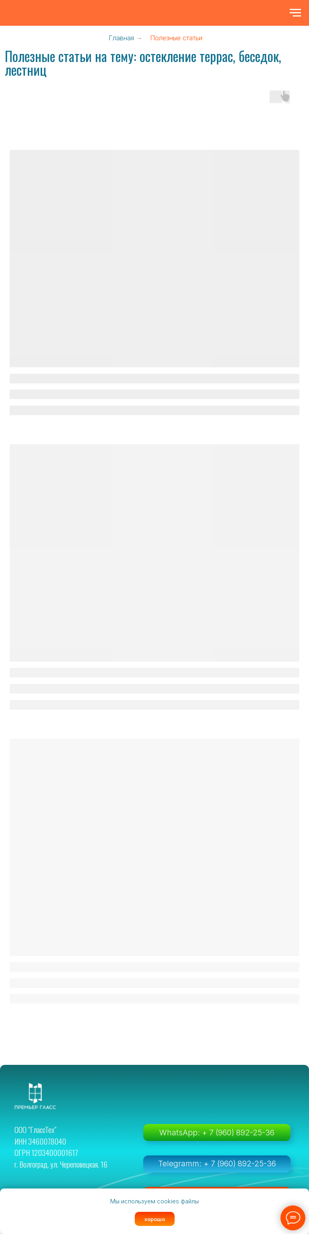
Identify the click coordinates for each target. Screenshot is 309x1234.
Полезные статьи (176, 38)
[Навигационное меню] (295, 13)
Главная (121, 38)
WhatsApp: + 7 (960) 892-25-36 (216, 1132)
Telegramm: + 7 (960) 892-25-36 (217, 1163)
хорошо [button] (154, 1219)
